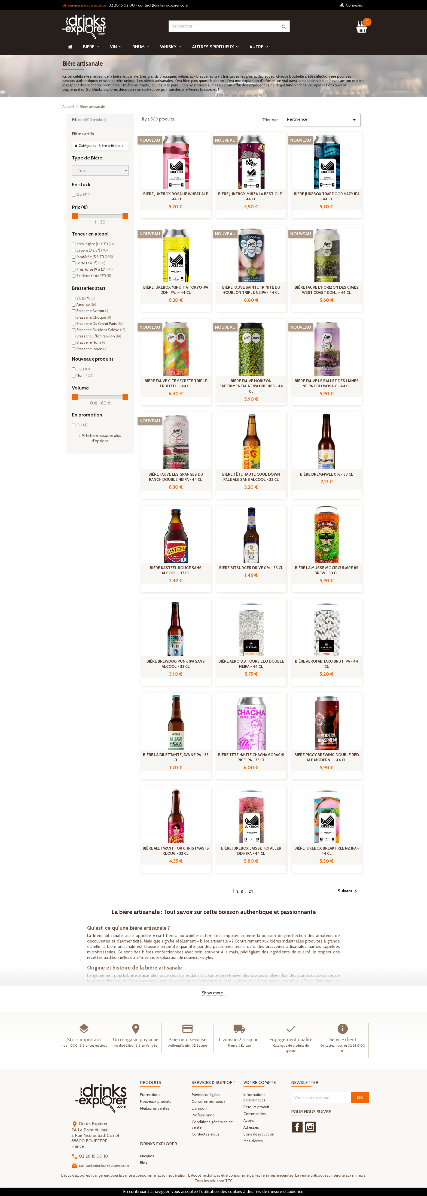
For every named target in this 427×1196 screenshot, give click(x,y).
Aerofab (86, 304)
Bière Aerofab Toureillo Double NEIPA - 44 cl (251, 664)
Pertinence (322, 120)
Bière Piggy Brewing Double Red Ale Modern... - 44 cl (326, 757)
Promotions (150, 1094)
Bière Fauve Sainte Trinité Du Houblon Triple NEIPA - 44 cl (251, 290)
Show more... (213, 992)
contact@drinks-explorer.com (163, 5)
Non (85, 375)
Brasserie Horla (91, 342)
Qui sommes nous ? (208, 1101)
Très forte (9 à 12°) (95, 269)
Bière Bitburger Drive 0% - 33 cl (251, 567)
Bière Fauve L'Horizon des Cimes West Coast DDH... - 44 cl (327, 290)
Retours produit (256, 1106)
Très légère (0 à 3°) (95, 243)
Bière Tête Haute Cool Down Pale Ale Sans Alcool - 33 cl (251, 477)
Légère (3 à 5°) (92, 250)
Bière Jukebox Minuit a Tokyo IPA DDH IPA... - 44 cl (175, 290)
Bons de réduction (258, 1134)
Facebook (297, 1127)
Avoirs (248, 1120)
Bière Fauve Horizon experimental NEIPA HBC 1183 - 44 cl (251, 386)
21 (251, 891)
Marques (147, 1155)
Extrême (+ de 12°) (94, 275)
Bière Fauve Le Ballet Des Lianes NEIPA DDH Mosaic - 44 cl (327, 383)
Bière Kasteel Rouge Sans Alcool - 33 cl (176, 570)
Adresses (251, 1127)
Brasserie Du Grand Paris (100, 323)
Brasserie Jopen (92, 348)
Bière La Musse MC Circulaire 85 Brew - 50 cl (326, 570)
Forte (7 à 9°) (91, 263)
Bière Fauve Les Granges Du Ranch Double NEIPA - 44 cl (175, 477)
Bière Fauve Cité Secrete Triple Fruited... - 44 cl (176, 383)
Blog (143, 1162)
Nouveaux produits (155, 1101)
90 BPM (86, 298)
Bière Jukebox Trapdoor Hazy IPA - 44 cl (326, 196)
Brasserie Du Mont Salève (101, 329)
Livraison (199, 1108)
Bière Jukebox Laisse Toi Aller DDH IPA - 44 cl (251, 851)
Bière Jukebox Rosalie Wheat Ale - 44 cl (175, 196)
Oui (84, 194)
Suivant (348, 891)
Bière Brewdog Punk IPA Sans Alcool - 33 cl (176, 664)
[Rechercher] (229, 26)
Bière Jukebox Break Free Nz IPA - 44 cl (326, 851)
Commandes (254, 1113)
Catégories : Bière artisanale (101, 145)
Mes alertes (253, 1140)
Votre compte (259, 1082)
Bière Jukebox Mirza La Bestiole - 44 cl (251, 196)
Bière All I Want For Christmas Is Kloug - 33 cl (176, 851)
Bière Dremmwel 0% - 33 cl (326, 474)
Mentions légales (206, 1094)
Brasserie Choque (94, 317)
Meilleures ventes (154, 1108)
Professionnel (203, 1115)
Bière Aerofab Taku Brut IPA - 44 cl (326, 664)
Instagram (310, 1127)
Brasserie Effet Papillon (99, 336)
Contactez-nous (205, 1134)
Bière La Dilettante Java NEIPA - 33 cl (176, 757)
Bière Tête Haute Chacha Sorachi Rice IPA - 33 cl (251, 757)
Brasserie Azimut (93, 310)
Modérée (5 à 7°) (95, 256)
